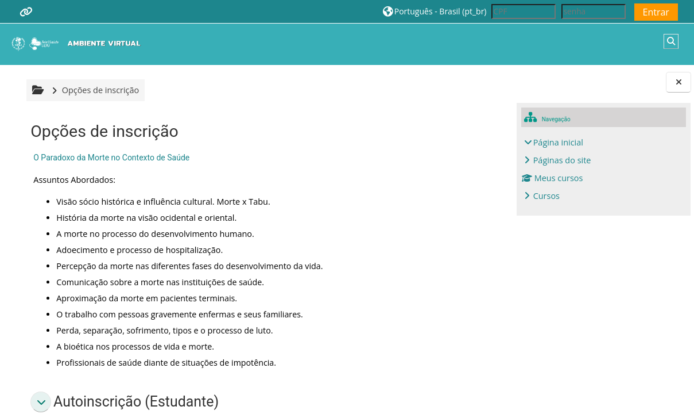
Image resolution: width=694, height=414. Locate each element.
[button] (434, 11)
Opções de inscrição (99, 90)
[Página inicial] (78, 43)
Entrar (656, 12)
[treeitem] (604, 169)
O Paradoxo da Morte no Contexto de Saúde (110, 157)
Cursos (546, 195)
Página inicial (558, 142)
